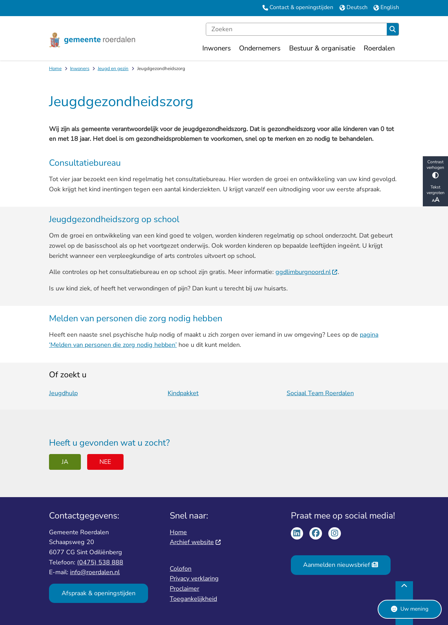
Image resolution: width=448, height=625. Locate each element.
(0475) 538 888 (100, 562)
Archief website (195, 542)
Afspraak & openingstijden (98, 593)
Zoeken (393, 29)
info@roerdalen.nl (95, 572)
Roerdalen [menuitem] (379, 48)
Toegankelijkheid (193, 599)
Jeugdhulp (63, 393)
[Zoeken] (296, 29)
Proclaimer (184, 588)
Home (55, 68)
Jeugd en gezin (113, 68)
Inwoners (79, 68)
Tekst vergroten (435, 194)
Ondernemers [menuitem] (259, 48)
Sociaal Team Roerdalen (320, 393)
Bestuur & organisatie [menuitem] (322, 48)
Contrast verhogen (435, 168)
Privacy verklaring (194, 578)
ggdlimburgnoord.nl (306, 272)
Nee (105, 462)
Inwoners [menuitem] (216, 48)
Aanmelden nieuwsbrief (340, 565)
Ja (65, 462)
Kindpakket (183, 393)
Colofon (180, 568)
